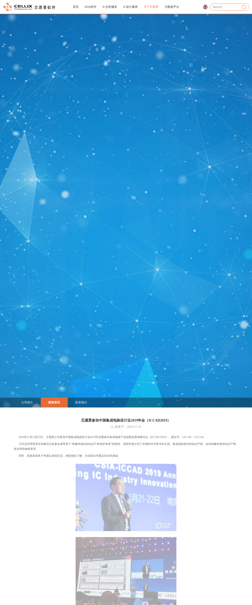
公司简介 (27, 402)
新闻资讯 (54, 402)
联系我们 (81, 402)
